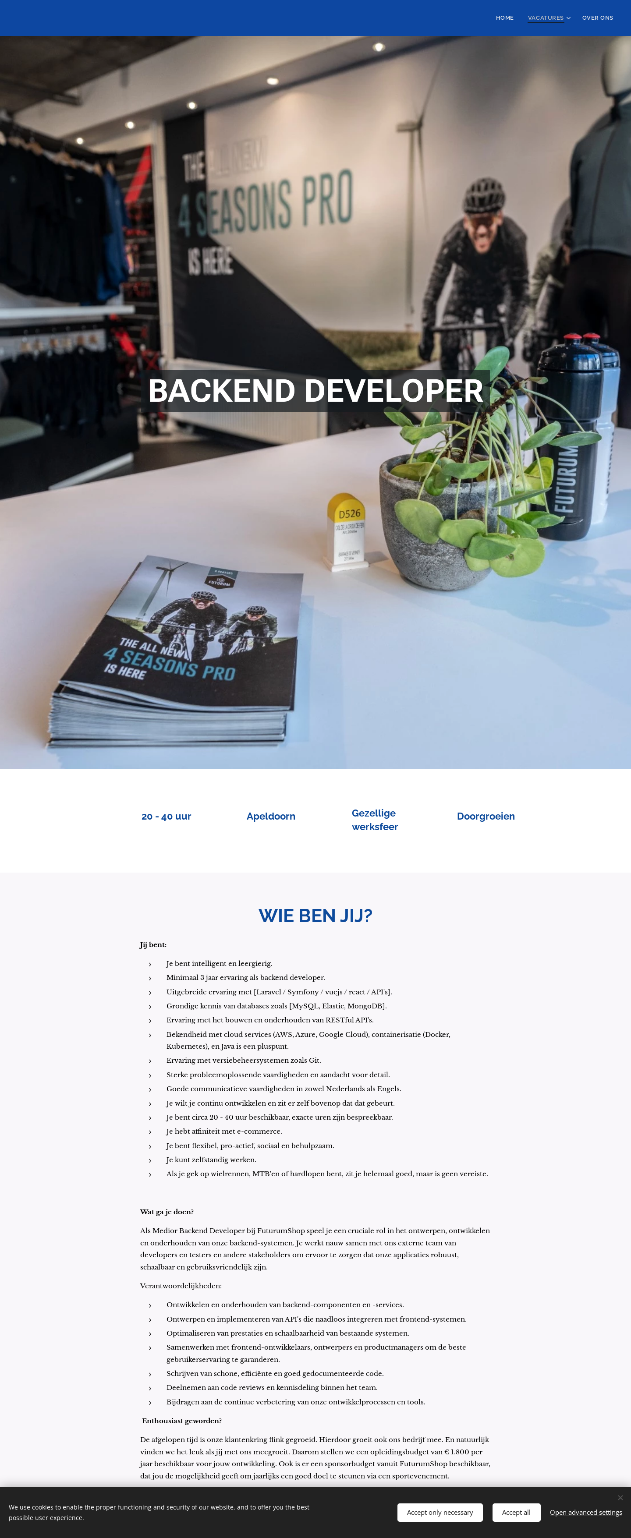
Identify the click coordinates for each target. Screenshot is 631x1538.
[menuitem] (514, 18)
